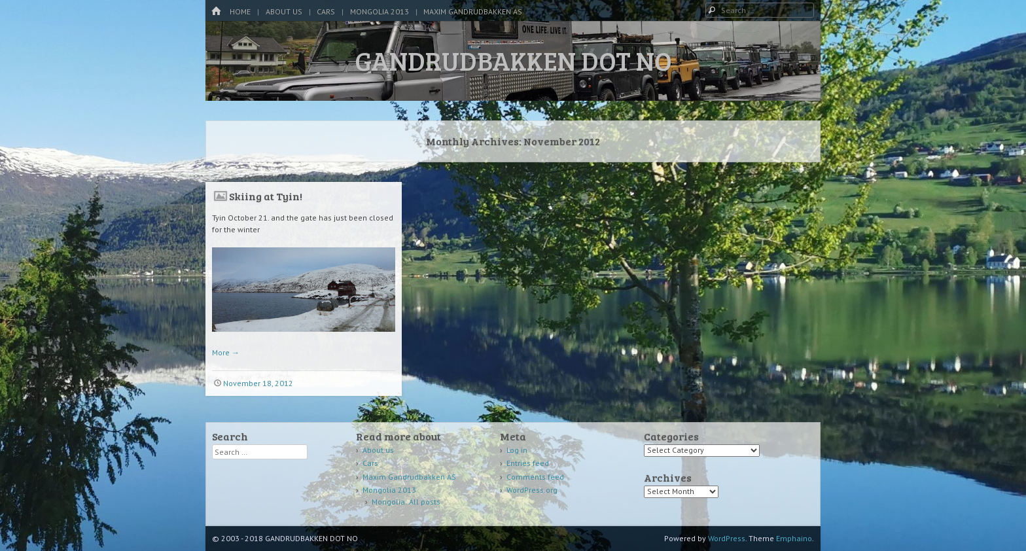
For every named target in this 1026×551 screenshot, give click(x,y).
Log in (516, 450)
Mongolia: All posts (406, 502)
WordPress (726, 538)
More (225, 352)
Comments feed (535, 477)
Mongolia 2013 (379, 11)
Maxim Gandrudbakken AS (472, 11)
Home (240, 11)
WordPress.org (531, 490)
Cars (326, 11)
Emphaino (794, 538)
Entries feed (527, 463)
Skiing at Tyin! (265, 196)
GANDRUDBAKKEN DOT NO (513, 60)
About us (284, 11)
